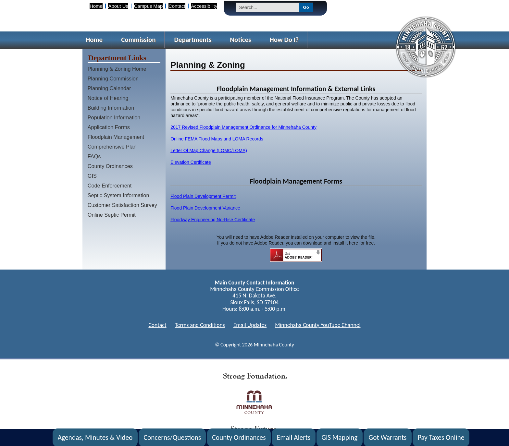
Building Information (111, 108)
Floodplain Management (116, 137)
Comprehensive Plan (112, 147)
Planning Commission (113, 78)
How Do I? (284, 39)
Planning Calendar (109, 88)
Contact (176, 6)
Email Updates (250, 325)
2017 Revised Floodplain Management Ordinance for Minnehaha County (243, 127)
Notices (240, 39)
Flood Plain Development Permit (203, 196)
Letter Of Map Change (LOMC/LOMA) (208, 150)
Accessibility (204, 6)
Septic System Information (118, 195)
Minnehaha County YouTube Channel (317, 325)
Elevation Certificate (190, 162)
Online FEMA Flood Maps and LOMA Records (216, 138)
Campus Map (148, 6)
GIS (92, 176)
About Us (118, 6)
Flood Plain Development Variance (205, 208)
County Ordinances (110, 166)
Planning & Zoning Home (117, 69)
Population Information (114, 117)
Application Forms (109, 127)
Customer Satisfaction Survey (122, 205)
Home (96, 6)
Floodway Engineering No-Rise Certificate (212, 219)
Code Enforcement (110, 185)
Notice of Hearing (108, 98)
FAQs (94, 156)
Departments (193, 39)
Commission (138, 39)
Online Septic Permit (112, 215)
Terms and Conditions (200, 325)
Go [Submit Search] (306, 7)
